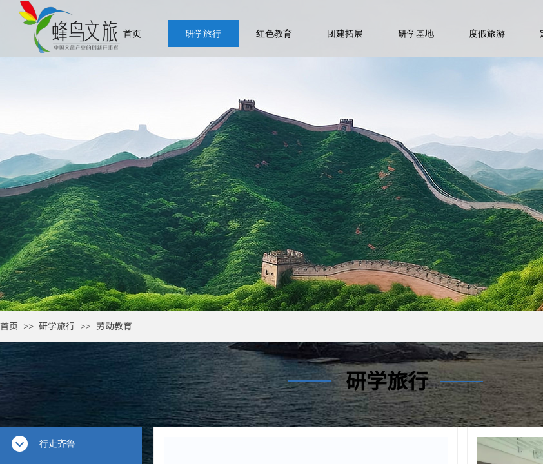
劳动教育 (114, 325)
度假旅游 (487, 33)
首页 (9, 325)
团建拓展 (345, 33)
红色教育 (274, 33)
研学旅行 (57, 325)
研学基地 (416, 33)
